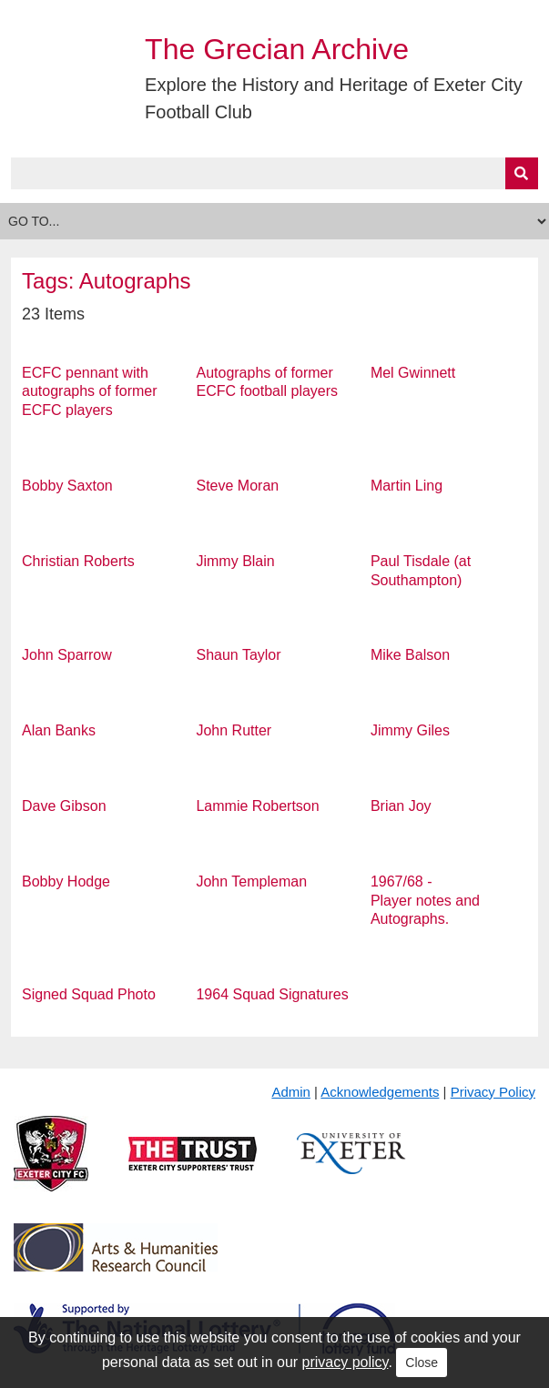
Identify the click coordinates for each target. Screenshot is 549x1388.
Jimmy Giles (410, 730)
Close (421, 1362)
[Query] (274, 173)
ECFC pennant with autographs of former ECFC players (90, 392)
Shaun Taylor (238, 655)
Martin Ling (406, 485)
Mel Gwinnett (413, 372)
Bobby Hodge (66, 881)
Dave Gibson (64, 806)
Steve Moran (237, 485)
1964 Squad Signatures (272, 994)
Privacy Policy (493, 1091)
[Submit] (521, 173)
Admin (290, 1091)
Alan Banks (59, 730)
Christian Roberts (78, 561)
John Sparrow (67, 655)
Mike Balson (410, 655)
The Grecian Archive (277, 49)
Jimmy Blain (235, 561)
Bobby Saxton (67, 485)
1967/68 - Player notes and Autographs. (425, 900)
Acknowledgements (379, 1091)
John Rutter (233, 730)
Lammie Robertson (257, 806)
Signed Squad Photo (89, 994)
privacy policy (345, 1362)
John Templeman (251, 881)
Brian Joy (401, 806)
